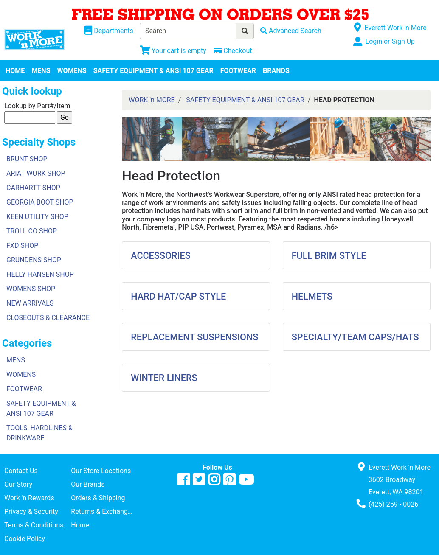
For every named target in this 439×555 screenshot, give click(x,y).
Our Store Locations (101, 471)
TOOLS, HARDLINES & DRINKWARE (39, 433)
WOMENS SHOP (30, 289)
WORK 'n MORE (151, 100)
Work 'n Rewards (29, 498)
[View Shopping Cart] (173, 51)
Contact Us (21, 471)
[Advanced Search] (290, 31)
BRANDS (276, 71)
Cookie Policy (24, 539)
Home (80, 525)
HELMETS (312, 296)
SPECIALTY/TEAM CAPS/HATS (355, 337)
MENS (40, 71)
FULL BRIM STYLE (329, 255)
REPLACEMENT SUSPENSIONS (194, 337)
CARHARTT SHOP (33, 188)
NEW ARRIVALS (29, 303)
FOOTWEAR (238, 71)
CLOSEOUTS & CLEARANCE (48, 318)
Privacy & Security (31, 511)
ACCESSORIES (161, 255)
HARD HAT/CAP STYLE (178, 296)
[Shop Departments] (108, 31)
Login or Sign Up (390, 41)
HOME (15, 71)
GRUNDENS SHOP (33, 260)
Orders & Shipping (98, 498)
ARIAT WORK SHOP (35, 173)
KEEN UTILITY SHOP (37, 217)
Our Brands (87, 484)
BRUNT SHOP (27, 159)
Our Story (18, 484)
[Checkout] (233, 51)
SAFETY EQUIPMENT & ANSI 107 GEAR (153, 71)
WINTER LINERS (164, 378)
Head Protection (171, 176)
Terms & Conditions (34, 525)
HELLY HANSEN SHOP (40, 274)
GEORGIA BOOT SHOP (39, 202)
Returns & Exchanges (103, 511)
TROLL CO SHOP (31, 231)
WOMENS (72, 71)
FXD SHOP (22, 245)
